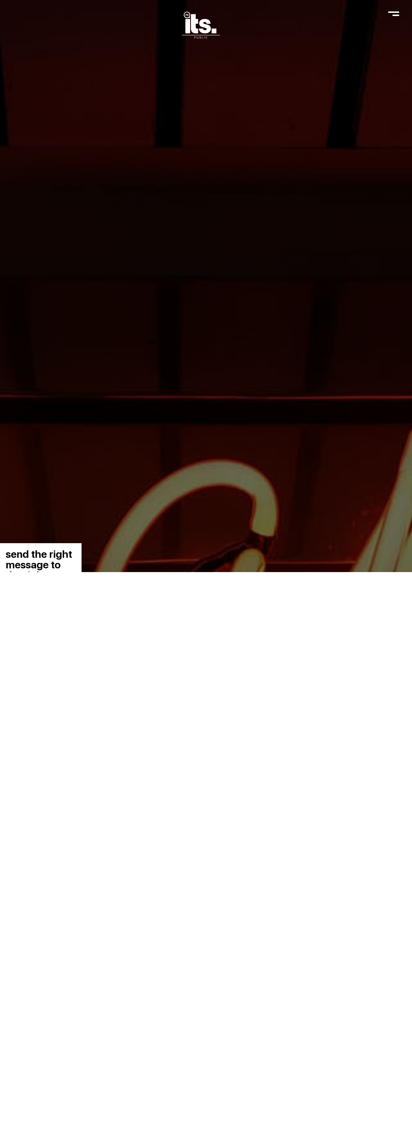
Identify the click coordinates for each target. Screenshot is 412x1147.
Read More (207, 1133)
